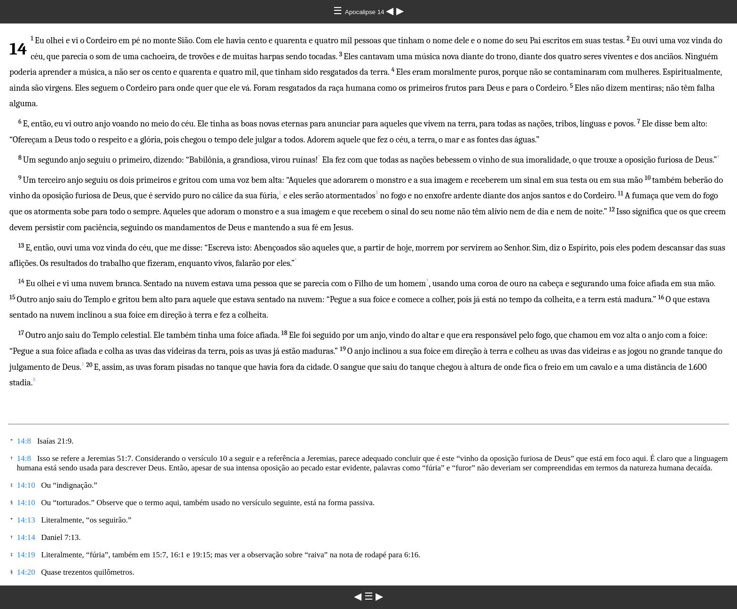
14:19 (26, 554)
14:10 (26, 485)
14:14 (26, 537)
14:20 (26, 572)
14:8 (24, 441)
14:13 (26, 519)
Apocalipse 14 (365, 12)
